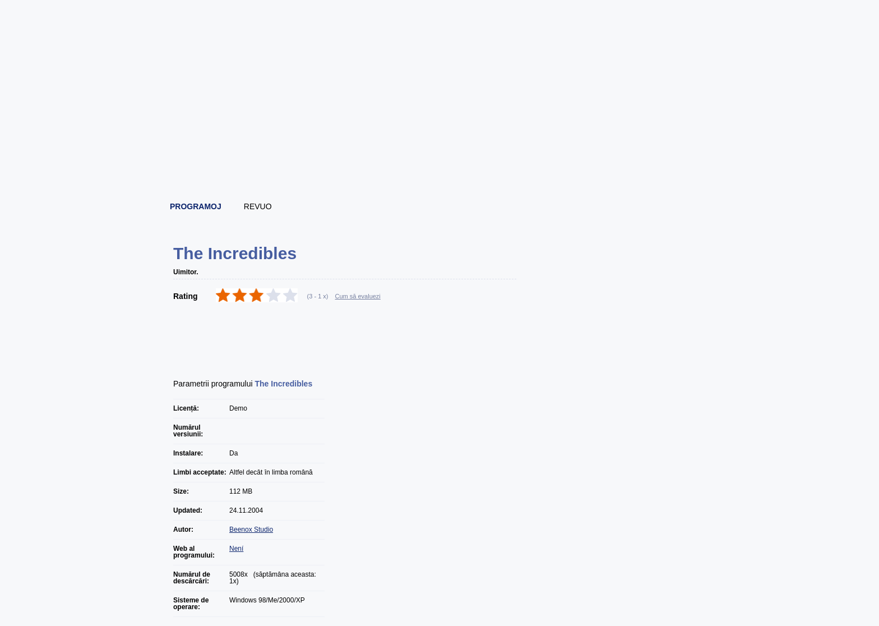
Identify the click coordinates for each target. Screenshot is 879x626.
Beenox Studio (251, 529)
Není (236, 549)
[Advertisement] (440, 162)
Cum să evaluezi (358, 296)
